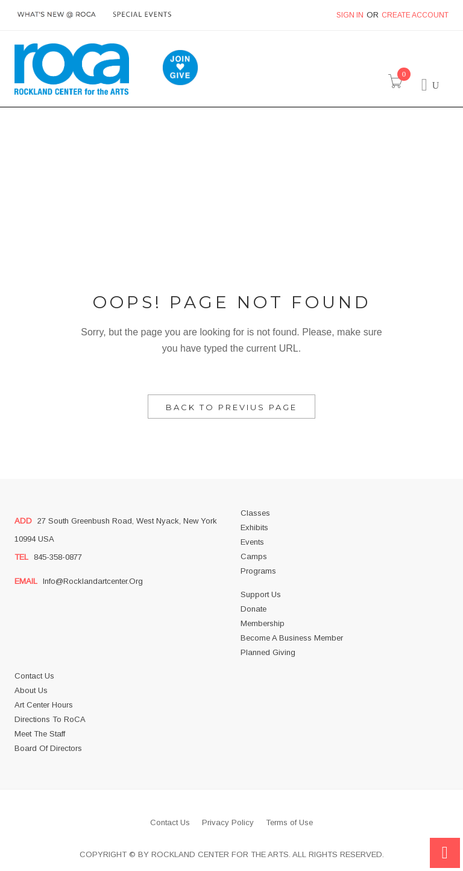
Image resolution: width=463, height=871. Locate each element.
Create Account (415, 15)
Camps (254, 556)
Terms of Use (289, 822)
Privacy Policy (228, 822)
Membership (263, 623)
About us (31, 690)
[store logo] (71, 68)
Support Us (261, 594)
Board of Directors (48, 748)
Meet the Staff (39, 733)
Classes (255, 513)
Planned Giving (268, 652)
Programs (258, 570)
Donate (253, 608)
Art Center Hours (43, 704)
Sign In (350, 15)
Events (252, 541)
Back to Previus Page (231, 407)
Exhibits (254, 527)
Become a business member (292, 637)
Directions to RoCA (50, 719)
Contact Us (34, 675)
